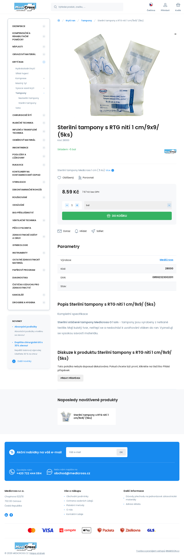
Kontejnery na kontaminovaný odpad (26, 173)
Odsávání (18, 204)
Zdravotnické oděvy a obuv (24, 236)
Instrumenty (19, 252)
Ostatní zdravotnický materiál (26, 261)
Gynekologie (20, 245)
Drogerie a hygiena (23, 302)
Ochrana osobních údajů (79, 500)
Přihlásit (121, 452)
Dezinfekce (18, 26)
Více (108, 170)
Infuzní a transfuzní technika (24, 131)
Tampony (86, 20)
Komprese (20, 78)
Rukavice (17, 164)
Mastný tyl (21, 83)
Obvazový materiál (24, 54)
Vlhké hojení (21, 73)
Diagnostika (20, 277)
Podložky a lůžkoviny (19, 156)
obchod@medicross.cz (72, 473)
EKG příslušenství (22, 212)
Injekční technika (22, 122)
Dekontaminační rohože (27, 189)
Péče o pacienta (21, 227)
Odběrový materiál (23, 139)
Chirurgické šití (22, 115)
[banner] (25, 7)
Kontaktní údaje (74, 514)
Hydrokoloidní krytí (25, 68)
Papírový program (23, 269)
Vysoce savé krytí (24, 88)
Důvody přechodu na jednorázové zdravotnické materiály (151, 498)
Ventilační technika (24, 220)
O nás (69, 509)
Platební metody (75, 505)
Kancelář (18, 294)
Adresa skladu (133, 504)
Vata (18, 107)
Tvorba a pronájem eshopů (150, 550)
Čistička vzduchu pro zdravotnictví (25, 286)
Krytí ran (70, 20)
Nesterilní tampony (29, 98)
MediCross (166, 260)
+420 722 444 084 (29, 473)
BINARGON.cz (172, 550)
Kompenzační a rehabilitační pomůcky (21, 36)
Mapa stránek (37, 553)
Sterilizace (19, 181)
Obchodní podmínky (77, 496)
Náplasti (17, 46)
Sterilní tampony (27, 103)
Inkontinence (20, 147)
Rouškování (19, 197)
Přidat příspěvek (70, 378)
